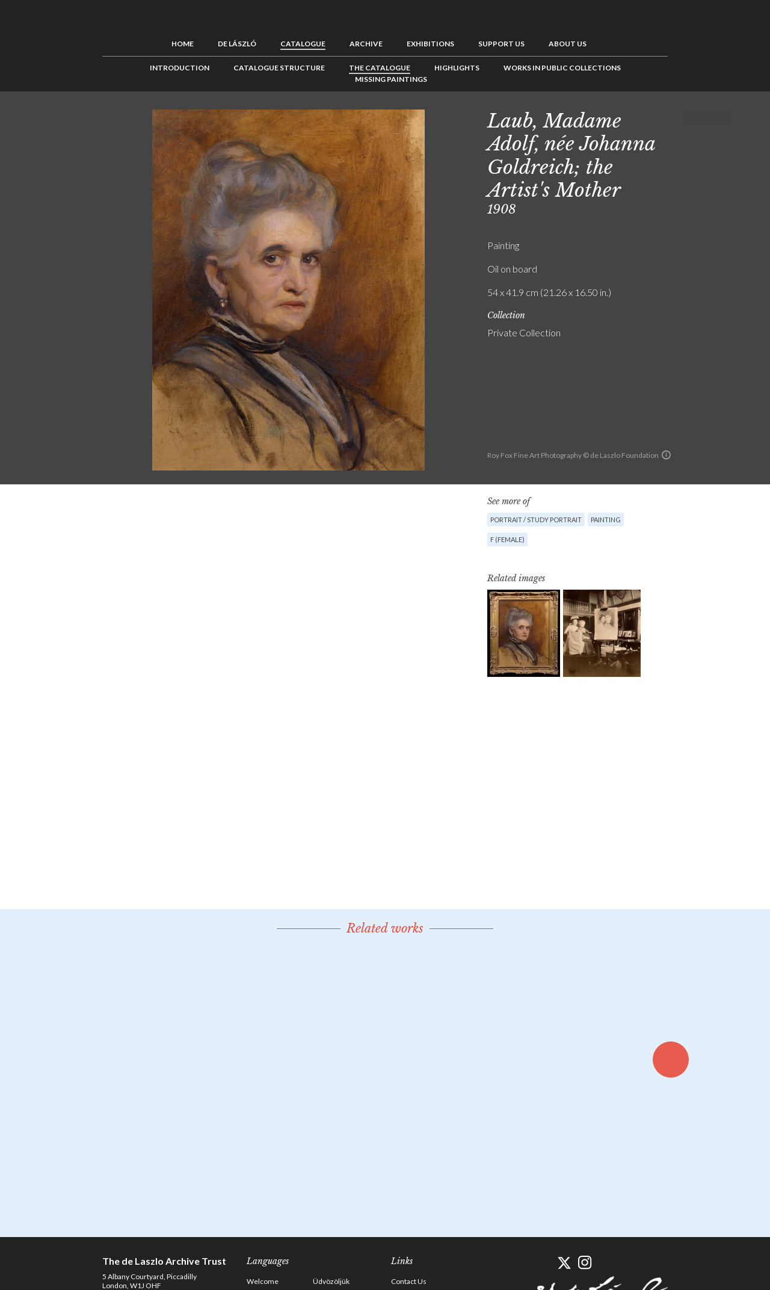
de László (237, 43)
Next (726, 119)
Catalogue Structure (279, 67)
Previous (689, 119)
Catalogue (302, 43)
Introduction (179, 67)
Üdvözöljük (331, 1281)
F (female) (507, 539)
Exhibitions (430, 43)
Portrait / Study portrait (536, 519)
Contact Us (409, 1281)
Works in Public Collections (562, 67)
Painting (606, 519)
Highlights (456, 67)
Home (182, 43)
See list (707, 119)
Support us (501, 43)
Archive (366, 43)
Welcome (263, 1281)
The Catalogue (379, 67)
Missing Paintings (391, 79)
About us (568, 43)
